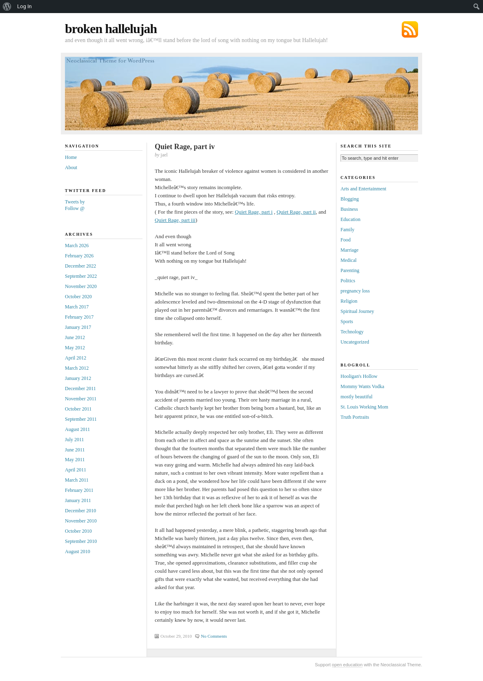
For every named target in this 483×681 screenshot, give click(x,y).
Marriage (349, 250)
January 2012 (78, 378)
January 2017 (78, 327)
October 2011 (78, 409)
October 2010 (78, 531)
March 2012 (77, 368)
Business (349, 209)
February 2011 (79, 490)
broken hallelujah (111, 28)
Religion (349, 301)
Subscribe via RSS (410, 29)
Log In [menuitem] (24, 6)
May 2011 (75, 459)
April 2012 (75, 358)
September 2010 (81, 541)
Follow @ (75, 208)
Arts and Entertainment (363, 189)
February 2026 (79, 256)
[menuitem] (7, 6)
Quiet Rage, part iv (185, 147)
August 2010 (77, 551)
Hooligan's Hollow (359, 376)
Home (71, 157)
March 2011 (77, 480)
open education (347, 664)
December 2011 (80, 388)
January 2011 (78, 500)
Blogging (350, 199)
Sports (347, 321)
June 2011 (75, 450)
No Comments (214, 636)
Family (347, 229)
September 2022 (81, 276)
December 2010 (80, 511)
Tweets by (75, 202)
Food (346, 240)
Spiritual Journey (357, 311)
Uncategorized (355, 342)
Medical (348, 260)
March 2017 (77, 307)
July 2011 (74, 439)
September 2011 (81, 419)
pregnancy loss (355, 291)
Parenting (350, 270)
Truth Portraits (355, 417)
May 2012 (75, 348)
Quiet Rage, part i (253, 212)
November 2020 (81, 286)
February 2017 (79, 317)
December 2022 (80, 266)
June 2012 (75, 337)
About (71, 167)
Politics (348, 281)
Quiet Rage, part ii (296, 212)
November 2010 (81, 521)
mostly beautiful (356, 397)
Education (351, 219)
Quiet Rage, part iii (175, 220)
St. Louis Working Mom (364, 407)
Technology (352, 332)
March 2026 (77, 245)
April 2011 (75, 470)
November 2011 (80, 399)
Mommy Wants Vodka (362, 386)
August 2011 (77, 429)
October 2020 (78, 296)
